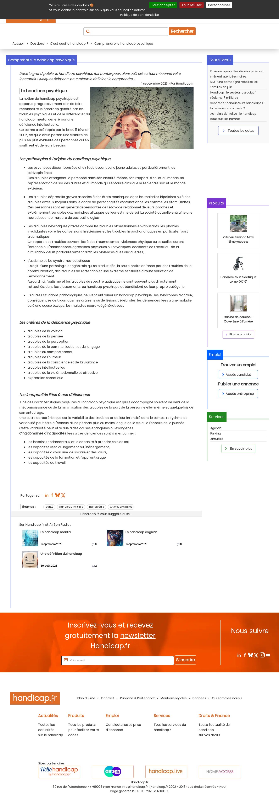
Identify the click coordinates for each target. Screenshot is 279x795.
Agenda (216, 428)
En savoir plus (237, 448)
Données (199, 698)
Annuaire (216, 439)
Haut (223, 787)
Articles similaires (121, 506)
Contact (107, 698)
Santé (49, 506)
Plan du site (86, 698)
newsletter (138, 635)
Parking (215, 433)
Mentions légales (174, 698)
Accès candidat (236, 374)
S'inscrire (185, 660)
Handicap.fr (159, 787)
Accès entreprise (237, 393)
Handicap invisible (71, 506)
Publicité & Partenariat (137, 698)
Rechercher (182, 31)
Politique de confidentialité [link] (139, 15)
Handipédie (96, 506)
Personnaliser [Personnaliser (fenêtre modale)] (219, 5)
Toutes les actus (237, 130)
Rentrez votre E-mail (43, 660)
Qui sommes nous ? (227, 698)
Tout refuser (192, 5)
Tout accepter (163, 5)
